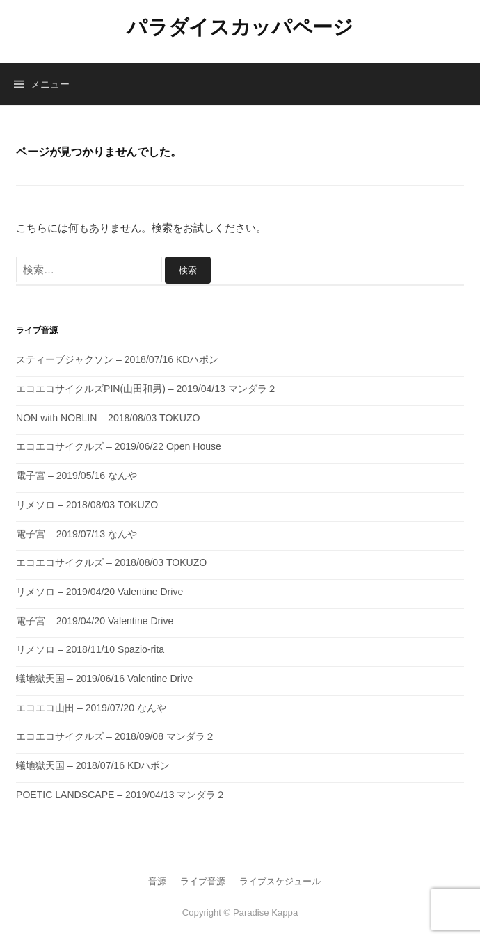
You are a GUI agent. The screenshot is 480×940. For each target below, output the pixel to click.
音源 (157, 881)
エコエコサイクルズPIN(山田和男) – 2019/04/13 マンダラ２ (146, 388)
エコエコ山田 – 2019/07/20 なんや (91, 707)
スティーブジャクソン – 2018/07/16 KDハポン (117, 359)
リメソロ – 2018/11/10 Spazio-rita (90, 649)
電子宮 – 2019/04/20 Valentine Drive (94, 620)
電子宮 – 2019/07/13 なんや (76, 534)
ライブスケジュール (280, 881)
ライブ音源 (202, 881)
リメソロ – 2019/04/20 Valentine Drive (99, 591)
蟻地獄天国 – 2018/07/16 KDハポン (93, 765)
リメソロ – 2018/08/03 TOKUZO (87, 504)
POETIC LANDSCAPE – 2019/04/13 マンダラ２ (120, 794)
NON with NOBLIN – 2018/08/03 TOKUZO (108, 417)
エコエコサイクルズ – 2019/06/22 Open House (118, 446)
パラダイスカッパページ (240, 27)
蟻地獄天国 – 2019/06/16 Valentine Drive (104, 678)
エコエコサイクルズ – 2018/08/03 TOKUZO (111, 562)
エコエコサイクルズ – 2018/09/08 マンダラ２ (115, 736)
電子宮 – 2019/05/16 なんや (76, 475)
